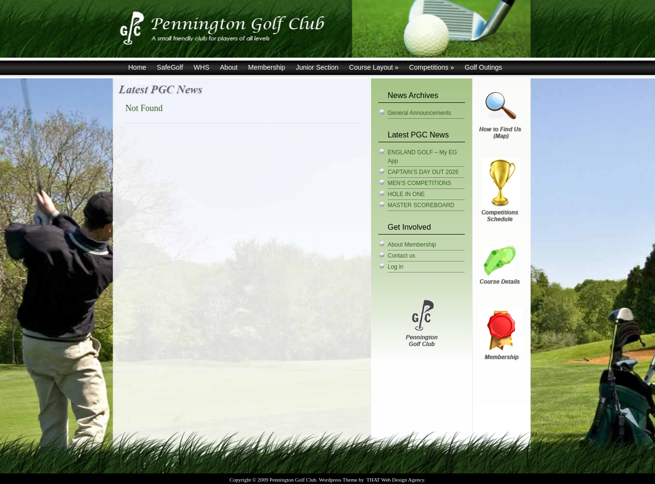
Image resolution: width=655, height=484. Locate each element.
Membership (266, 67)
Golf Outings (483, 67)
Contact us (401, 255)
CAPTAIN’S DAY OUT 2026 (423, 172)
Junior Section (317, 67)
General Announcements (419, 113)
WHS (201, 67)
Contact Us (145, 82)
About (229, 67)
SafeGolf (170, 67)
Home (137, 67)
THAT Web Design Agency (395, 480)
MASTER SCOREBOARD (421, 205)
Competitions (431, 67)
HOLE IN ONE (406, 194)
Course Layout (373, 67)
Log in (396, 266)
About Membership (412, 244)
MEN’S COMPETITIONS (419, 183)
